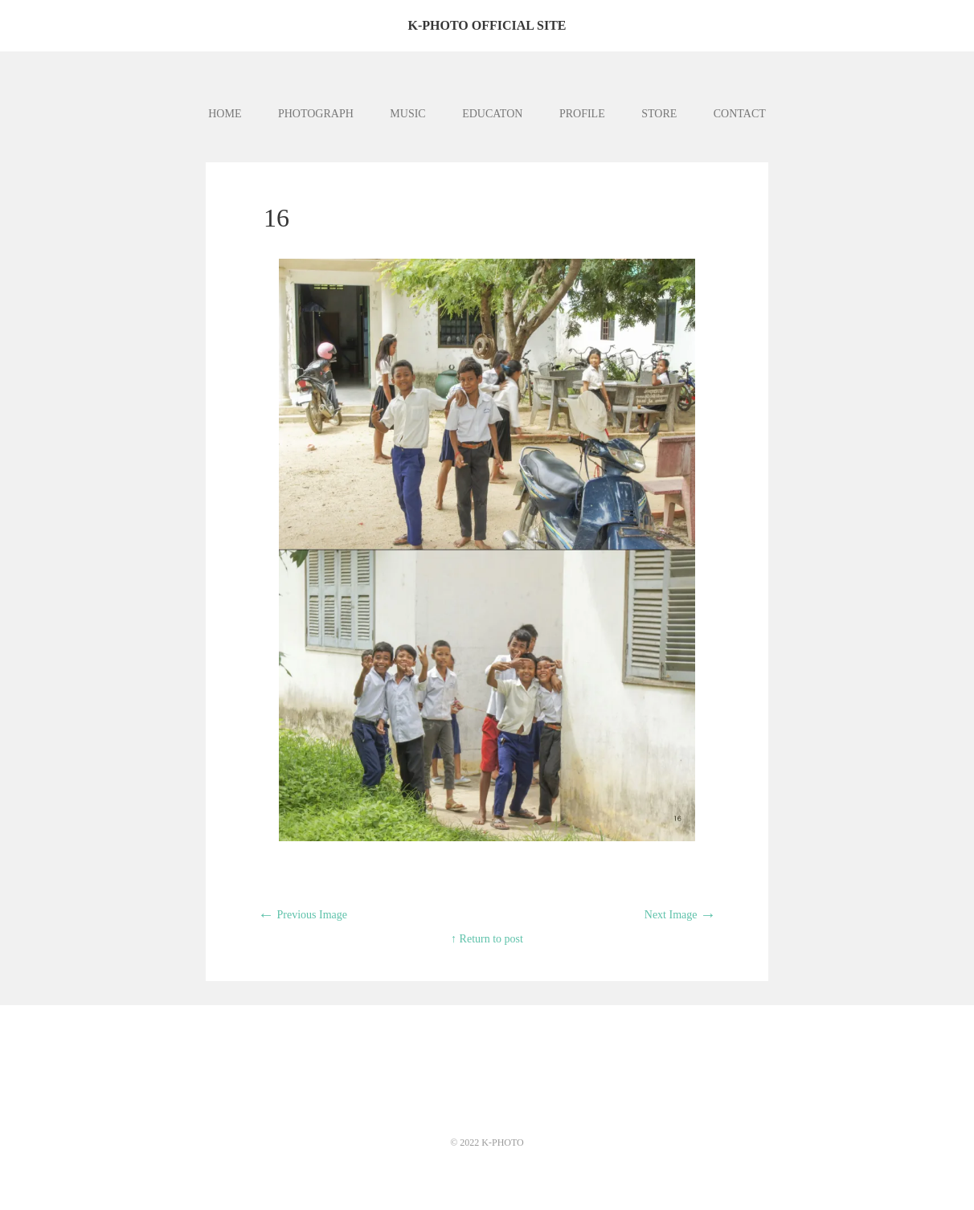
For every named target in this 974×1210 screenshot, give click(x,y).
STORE (659, 114)
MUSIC (407, 114)
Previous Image (302, 915)
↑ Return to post (487, 939)
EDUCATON (492, 114)
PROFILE (582, 114)
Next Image (680, 915)
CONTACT (740, 114)
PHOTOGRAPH (316, 114)
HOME (224, 114)
